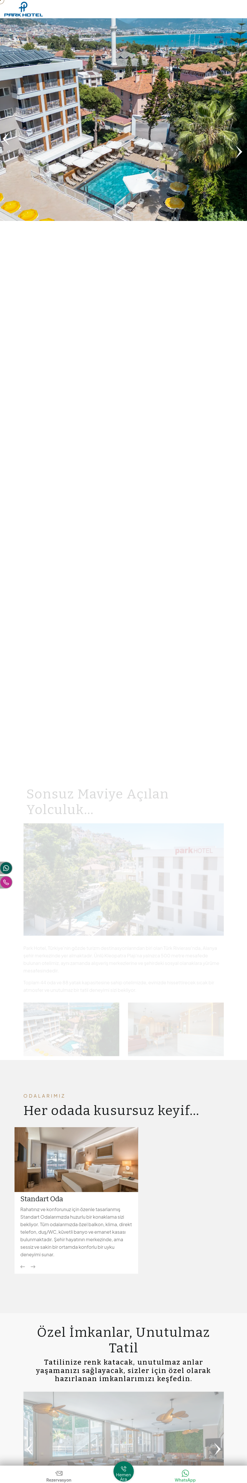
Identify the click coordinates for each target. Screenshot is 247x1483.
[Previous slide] (22, 1267)
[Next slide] (33, 1267)
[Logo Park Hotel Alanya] (23, 8)
